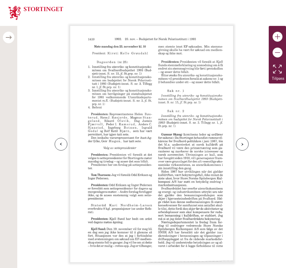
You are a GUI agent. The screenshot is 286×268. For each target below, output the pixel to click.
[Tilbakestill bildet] (277, 69)
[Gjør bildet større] (277, 37)
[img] (36, 12)
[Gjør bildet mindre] (277, 52)
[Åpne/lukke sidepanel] (8, 37)
